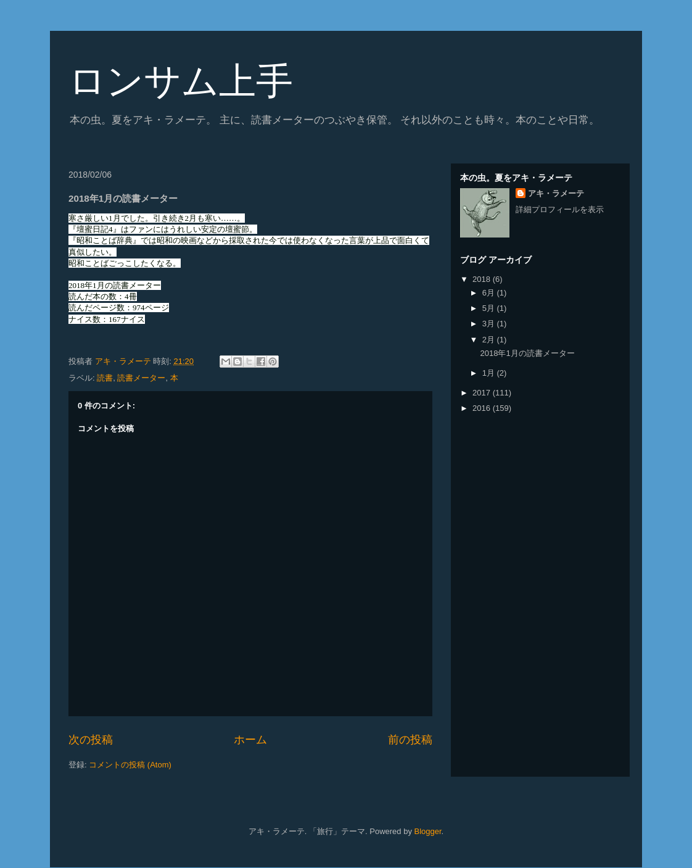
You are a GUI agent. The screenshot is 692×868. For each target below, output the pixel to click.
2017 (482, 392)
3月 (489, 323)
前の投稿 (410, 740)
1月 (489, 373)
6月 (489, 292)
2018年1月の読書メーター (527, 353)
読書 (105, 377)
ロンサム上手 (180, 81)
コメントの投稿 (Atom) (130, 764)
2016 (482, 408)
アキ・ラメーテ (556, 193)
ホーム (250, 740)
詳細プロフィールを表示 (560, 209)
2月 (489, 339)
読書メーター (141, 377)
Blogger (428, 831)
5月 (489, 308)
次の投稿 (90, 740)
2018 (482, 279)
